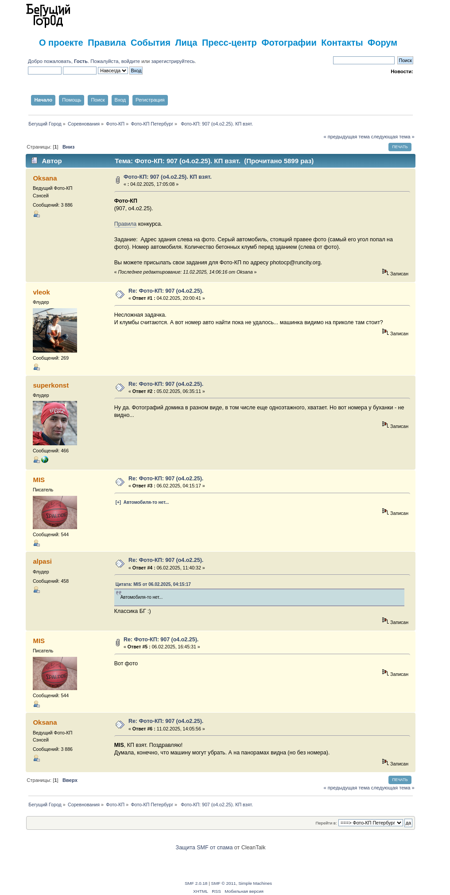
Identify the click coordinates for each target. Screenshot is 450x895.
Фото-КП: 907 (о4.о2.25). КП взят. (168, 177)
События (151, 42)
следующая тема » (393, 136)
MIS (39, 479)
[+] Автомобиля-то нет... (142, 502)
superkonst (51, 385)
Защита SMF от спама (204, 847)
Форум (382, 42)
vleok (41, 292)
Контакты (342, 42)
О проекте (61, 42)
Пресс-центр (229, 42)
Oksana (45, 178)
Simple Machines (255, 883)
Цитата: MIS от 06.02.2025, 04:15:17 (153, 584)
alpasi (42, 561)
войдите (130, 61)
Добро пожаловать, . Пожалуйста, (74, 61)
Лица (186, 42)
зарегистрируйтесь (172, 61)
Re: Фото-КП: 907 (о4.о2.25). (165, 291)
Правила (107, 42)
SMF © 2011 (223, 883)
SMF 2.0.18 (196, 883)
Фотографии (288, 42)
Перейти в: (326, 822)
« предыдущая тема (346, 136)
